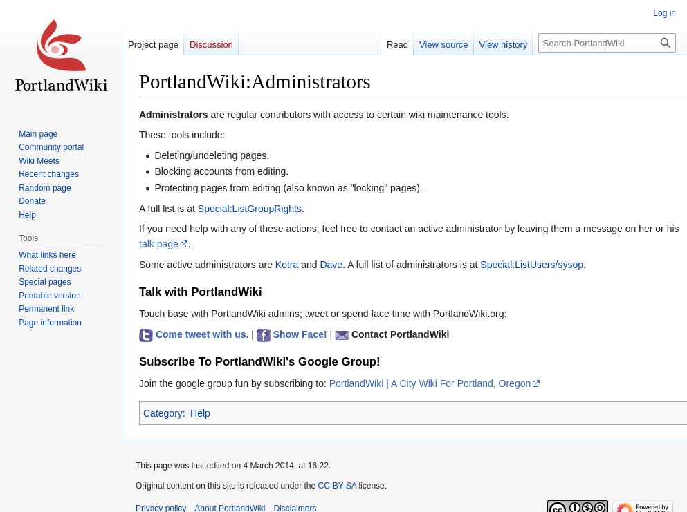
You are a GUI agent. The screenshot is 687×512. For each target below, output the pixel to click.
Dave (331, 264)
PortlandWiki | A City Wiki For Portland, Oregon (430, 383)
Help (200, 413)
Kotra (286, 264)
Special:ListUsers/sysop (531, 264)
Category (163, 413)
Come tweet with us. (202, 334)
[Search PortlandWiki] (607, 43)
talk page (158, 243)
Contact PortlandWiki (400, 334)
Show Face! (300, 334)
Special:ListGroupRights (250, 208)
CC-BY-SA (337, 486)
